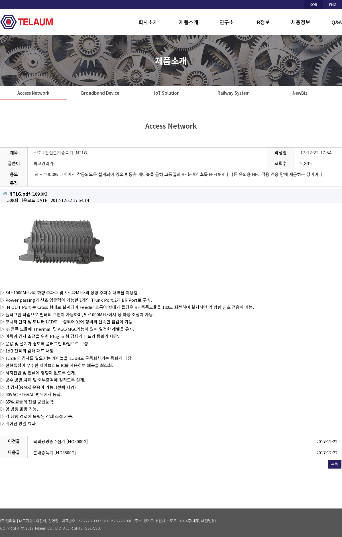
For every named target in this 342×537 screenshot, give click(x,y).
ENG (332, 4)
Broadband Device (100, 93)
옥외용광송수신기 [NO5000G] (60, 441)
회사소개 (148, 22)
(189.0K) (25, 194)
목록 (334, 464)
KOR (313, 4)
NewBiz (300, 93)
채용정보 (300, 22)
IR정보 (262, 22)
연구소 (226, 22)
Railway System (233, 93)
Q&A (336, 22)
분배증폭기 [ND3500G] (54, 452)
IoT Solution (167, 93)
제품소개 (188, 22)
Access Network (33, 93)
